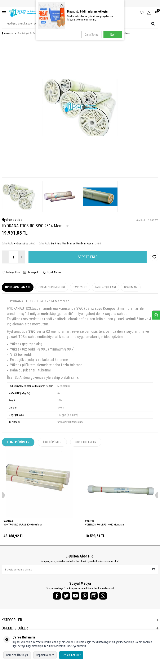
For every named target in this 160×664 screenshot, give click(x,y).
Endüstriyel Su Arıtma (28, 33)
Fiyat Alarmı (52, 272)
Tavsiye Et (31, 272)
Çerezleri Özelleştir (17, 655)
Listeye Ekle (11, 272)
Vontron (8, 521)
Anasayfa (7, 33)
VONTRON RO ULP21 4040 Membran (104, 524)
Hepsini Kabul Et (71, 655)
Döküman (130, 287)
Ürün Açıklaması (17, 287)
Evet (112, 34)
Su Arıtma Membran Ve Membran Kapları (72, 243)
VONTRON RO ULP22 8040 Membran (23, 524)
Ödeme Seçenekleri (52, 287)
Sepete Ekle (88, 257)
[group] (80, 107)
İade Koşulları (105, 287)
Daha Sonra (91, 34)
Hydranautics (12, 219)
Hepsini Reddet (45, 655)
